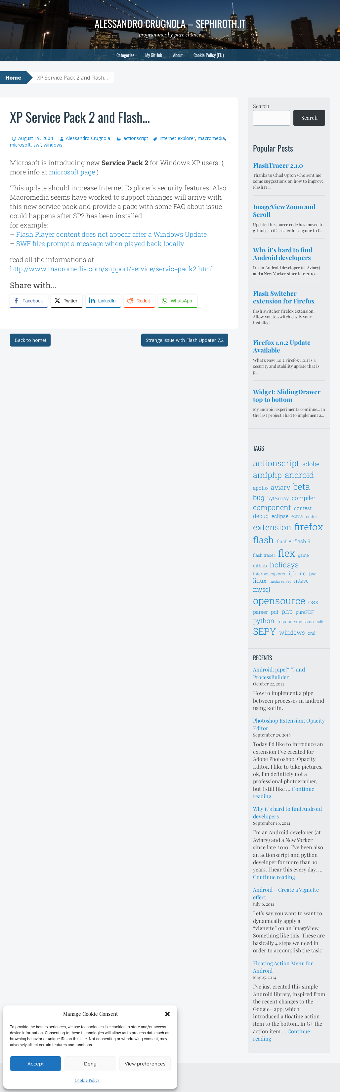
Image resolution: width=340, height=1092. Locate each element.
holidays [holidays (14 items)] (284, 564)
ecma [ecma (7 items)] (297, 516)
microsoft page (72, 171)
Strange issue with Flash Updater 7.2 (185, 340)
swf (37, 145)
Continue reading (274, 876)
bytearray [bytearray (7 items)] (278, 498)
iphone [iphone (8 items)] (297, 573)
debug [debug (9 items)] (261, 516)
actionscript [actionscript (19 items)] (276, 463)
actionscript (135, 138)
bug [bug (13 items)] (259, 497)
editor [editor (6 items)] (311, 516)
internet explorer (177, 138)
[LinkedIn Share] (103, 300)
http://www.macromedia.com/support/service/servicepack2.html (111, 268)
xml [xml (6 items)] (312, 633)
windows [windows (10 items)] (292, 632)
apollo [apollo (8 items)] (260, 487)
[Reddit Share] (139, 300)
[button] (167, 1014)
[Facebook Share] (29, 300)
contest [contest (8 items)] (303, 508)
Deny (90, 1063)
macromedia (211, 138)
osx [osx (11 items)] (313, 602)
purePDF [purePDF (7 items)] (305, 612)
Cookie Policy (87, 1080)
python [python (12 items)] (264, 620)
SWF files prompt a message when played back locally (100, 243)
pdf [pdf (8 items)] (274, 612)
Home (13, 77)
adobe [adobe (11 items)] (310, 464)
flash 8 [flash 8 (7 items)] (284, 541)
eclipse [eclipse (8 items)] (280, 516)
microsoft (20, 145)
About (178, 54)
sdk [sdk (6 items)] (320, 621)
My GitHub (153, 54)
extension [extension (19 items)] (272, 527)
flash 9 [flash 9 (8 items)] (302, 541)
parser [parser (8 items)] (260, 612)
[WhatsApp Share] (177, 300)
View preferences (145, 1063)
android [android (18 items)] (299, 474)
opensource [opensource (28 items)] (279, 600)
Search (261, 105)
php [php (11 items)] (287, 611)
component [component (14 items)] (272, 507)
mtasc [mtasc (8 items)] (301, 580)
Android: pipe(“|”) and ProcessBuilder (279, 673)
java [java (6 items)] (313, 573)
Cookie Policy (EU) (208, 54)
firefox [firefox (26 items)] (308, 526)
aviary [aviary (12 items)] (280, 487)
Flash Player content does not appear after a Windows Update (111, 234)
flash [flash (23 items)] (263, 540)
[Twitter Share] (66, 300)
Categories (125, 54)
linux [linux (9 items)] (260, 580)
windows (53, 145)
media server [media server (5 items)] (280, 581)
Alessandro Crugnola (88, 138)
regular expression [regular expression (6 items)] (295, 621)
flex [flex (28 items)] (286, 552)
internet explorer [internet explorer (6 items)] (269, 573)
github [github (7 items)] (260, 565)
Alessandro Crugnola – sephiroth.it (170, 23)
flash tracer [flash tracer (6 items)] (264, 555)
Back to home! (30, 340)
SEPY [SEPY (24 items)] (264, 631)
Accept (35, 1063)
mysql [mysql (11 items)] (262, 589)
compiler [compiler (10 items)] (304, 498)
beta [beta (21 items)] (301, 486)
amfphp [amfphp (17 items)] (267, 475)
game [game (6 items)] (303, 555)
